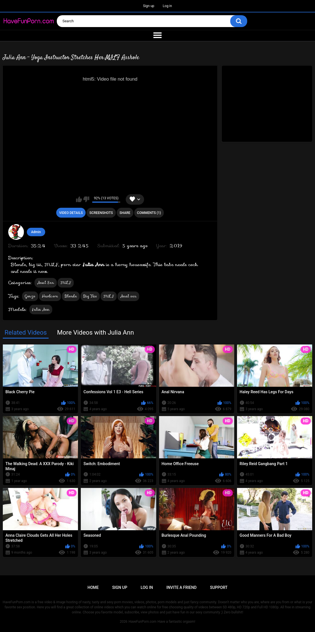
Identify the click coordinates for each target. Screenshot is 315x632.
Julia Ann (41, 309)
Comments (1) (149, 213)
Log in (167, 6)
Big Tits (90, 296)
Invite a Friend (181, 587)
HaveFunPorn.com (143, 622)
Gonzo (30, 296)
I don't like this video (86, 199)
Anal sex (128, 296)
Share (125, 213)
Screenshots (101, 213)
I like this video (79, 199)
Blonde (71, 296)
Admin (36, 232)
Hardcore (50, 296)
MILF (65, 282)
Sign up (148, 6)
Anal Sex (45, 282)
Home (93, 587)
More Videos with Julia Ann (95, 332)
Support (218, 587)
